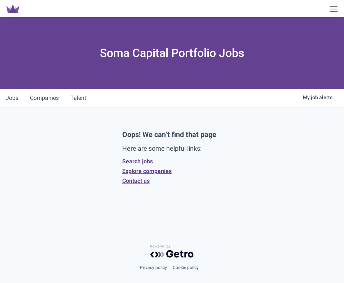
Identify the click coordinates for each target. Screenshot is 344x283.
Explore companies (147, 171)
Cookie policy (186, 267)
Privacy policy (153, 267)
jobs (12, 97)
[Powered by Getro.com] (172, 251)
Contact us (136, 180)
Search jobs (137, 161)
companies (44, 97)
